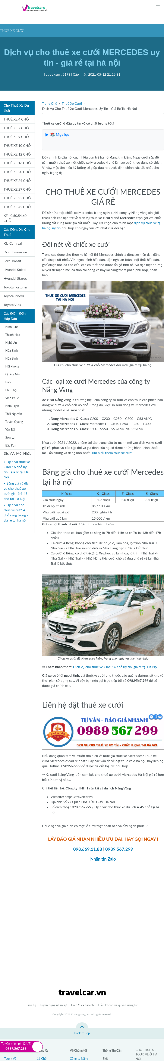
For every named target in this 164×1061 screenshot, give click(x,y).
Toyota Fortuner (16, 287)
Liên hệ (31, 1005)
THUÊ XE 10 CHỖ (17, 145)
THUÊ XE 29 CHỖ (17, 189)
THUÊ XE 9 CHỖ (16, 137)
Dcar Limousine (15, 252)
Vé (14, 1058)
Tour (7, 1058)
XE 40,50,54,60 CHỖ (15, 218)
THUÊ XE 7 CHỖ (16, 128)
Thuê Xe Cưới (72, 103)
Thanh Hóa (12, 335)
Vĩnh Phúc (12, 398)
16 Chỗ (42, 1058)
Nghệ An (11, 342)
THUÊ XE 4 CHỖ (16, 119)
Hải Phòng (12, 366)
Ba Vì (8, 382)
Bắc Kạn (10, 445)
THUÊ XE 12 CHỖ (17, 154)
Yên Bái (10, 429)
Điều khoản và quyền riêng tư (117, 1005)
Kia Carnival (13, 243)
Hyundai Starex (15, 278)
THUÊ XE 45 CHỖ (17, 207)
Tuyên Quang (14, 421)
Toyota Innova (14, 296)
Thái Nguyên (13, 414)
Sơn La (10, 437)
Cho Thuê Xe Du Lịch (16, 107)
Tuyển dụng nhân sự (53, 1005)
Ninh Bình (12, 327)
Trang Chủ (49, 103)
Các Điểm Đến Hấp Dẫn (15, 315)
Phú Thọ (10, 390)
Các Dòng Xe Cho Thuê (17, 232)
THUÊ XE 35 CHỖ (17, 198)
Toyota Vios (12, 305)
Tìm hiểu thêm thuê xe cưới (111, 453)
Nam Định (12, 406)
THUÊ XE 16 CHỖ (17, 163)
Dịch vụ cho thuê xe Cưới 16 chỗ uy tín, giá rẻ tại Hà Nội (115, 667)
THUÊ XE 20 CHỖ (17, 172)
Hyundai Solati (15, 269)
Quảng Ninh (13, 374)
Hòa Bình (11, 350)
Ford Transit (12, 261)
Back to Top (82, 1033)
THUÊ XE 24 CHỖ (17, 180)
